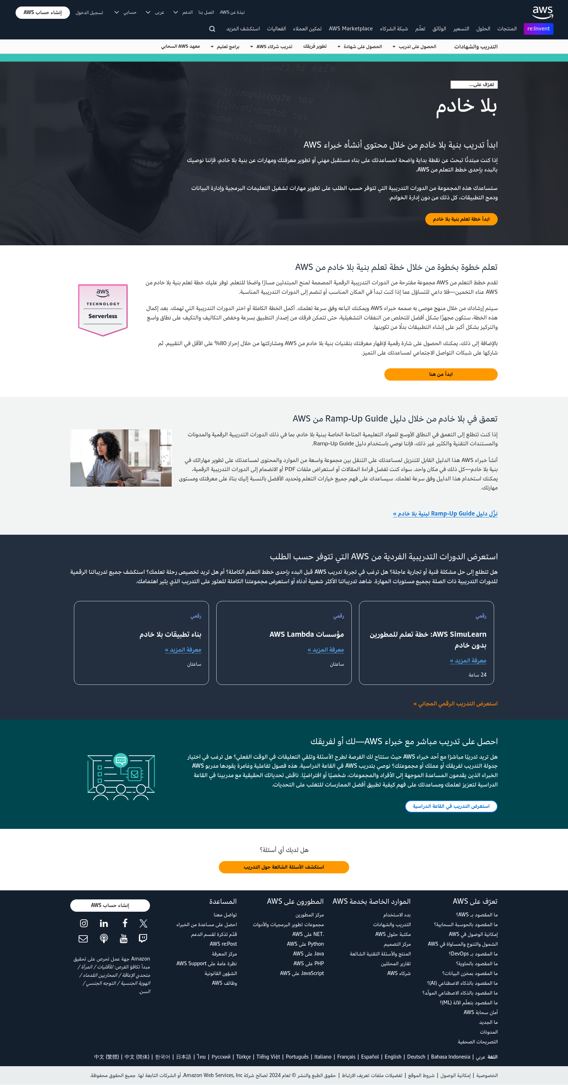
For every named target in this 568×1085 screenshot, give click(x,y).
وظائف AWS (224, 983)
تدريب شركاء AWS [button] (271, 46)
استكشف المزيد (243, 29)
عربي (480, 1057)
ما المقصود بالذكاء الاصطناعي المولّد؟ (460, 993)
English (393, 1057)
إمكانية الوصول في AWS (473, 934)
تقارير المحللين (396, 963)
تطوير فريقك (315, 46)
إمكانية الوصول (455, 1075)
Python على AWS (305, 944)
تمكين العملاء (307, 29)
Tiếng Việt (268, 1057)
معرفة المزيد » (468, 660)
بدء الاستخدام (397, 915)
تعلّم (420, 29)
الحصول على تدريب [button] (414, 46)
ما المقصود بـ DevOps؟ (473, 954)
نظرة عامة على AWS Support (206, 963)
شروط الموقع (421, 1075)
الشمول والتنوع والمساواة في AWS (463, 944)
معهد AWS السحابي (180, 46)
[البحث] (213, 30)
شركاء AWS (399, 973)
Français (346, 1057)
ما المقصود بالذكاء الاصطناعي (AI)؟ (462, 983)
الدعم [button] (183, 12)
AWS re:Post (223, 944)
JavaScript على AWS (302, 973)
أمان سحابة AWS (481, 1012)
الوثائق (439, 29)
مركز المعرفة (224, 954)
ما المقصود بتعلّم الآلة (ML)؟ (469, 1002)
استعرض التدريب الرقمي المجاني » (455, 703)
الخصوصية (487, 1075)
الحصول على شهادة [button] (360, 46)
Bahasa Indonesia (450, 1057)
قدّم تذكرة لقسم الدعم (214, 934)
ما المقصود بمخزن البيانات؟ (470, 973)
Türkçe (243, 1057)
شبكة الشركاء (394, 29)
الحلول (483, 29)
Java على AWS (308, 954)
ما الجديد (488, 1022)
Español (370, 1057)
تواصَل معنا (225, 915)
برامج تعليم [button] (225, 46)
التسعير (461, 29)
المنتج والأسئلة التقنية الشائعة (380, 954)
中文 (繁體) (106, 1057)
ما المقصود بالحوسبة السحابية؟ (466, 924)
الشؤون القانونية (221, 973)
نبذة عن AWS (232, 12)
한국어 (162, 1057)
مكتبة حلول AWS (393, 934)
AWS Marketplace (351, 29)
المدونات (489, 1032)
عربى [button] (155, 12)
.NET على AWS (308, 934)
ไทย (201, 1057)
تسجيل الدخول (89, 12)
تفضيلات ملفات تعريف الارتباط (372, 1075)
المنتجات (507, 29)
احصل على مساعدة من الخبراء (206, 924)
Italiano (322, 1057)
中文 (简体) (137, 1057)
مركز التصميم (397, 944)
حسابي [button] (125, 12)
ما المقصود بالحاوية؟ (477, 963)
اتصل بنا (206, 12)
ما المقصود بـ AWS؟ (477, 915)
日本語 (183, 1057)
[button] (43, 13)
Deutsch (416, 1057)
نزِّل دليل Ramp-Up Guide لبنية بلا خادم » (445, 513)
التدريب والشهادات (476, 47)
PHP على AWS (308, 963)
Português (297, 1057)
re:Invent (538, 29)
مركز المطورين (310, 915)
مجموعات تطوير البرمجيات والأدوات (288, 924)
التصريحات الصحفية (478, 1042)
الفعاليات (276, 29)
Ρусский (221, 1057)
